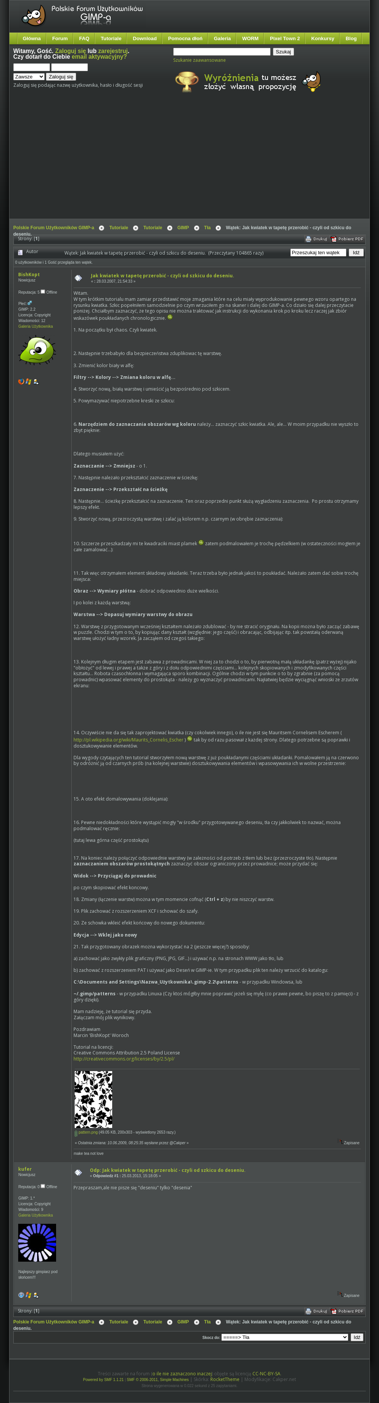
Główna (32, 38)
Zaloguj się (70, 51)
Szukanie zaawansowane (199, 60)
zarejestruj (113, 51)
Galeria (222, 38)
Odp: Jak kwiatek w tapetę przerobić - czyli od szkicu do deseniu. (168, 1170)
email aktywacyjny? (99, 56)
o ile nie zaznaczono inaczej (182, 1373)
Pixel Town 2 (285, 38)
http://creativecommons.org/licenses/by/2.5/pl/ (124, 1059)
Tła (207, 227)
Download (145, 38)
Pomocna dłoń (185, 38)
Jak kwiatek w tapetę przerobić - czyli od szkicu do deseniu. (162, 275)
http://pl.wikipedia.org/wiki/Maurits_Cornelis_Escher (128, 740)
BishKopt (29, 274)
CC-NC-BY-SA (266, 1373)
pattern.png (86, 1132)
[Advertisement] (152, 162)
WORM (250, 38)
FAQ (84, 38)
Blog (351, 38)
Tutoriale (111, 38)
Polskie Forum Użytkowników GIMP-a (53, 227)
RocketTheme (225, 1379)
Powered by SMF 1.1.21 (103, 1380)
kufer (25, 1169)
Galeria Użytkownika (35, 326)
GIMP (183, 227)
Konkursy (322, 38)
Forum (60, 38)
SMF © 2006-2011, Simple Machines (158, 1380)
